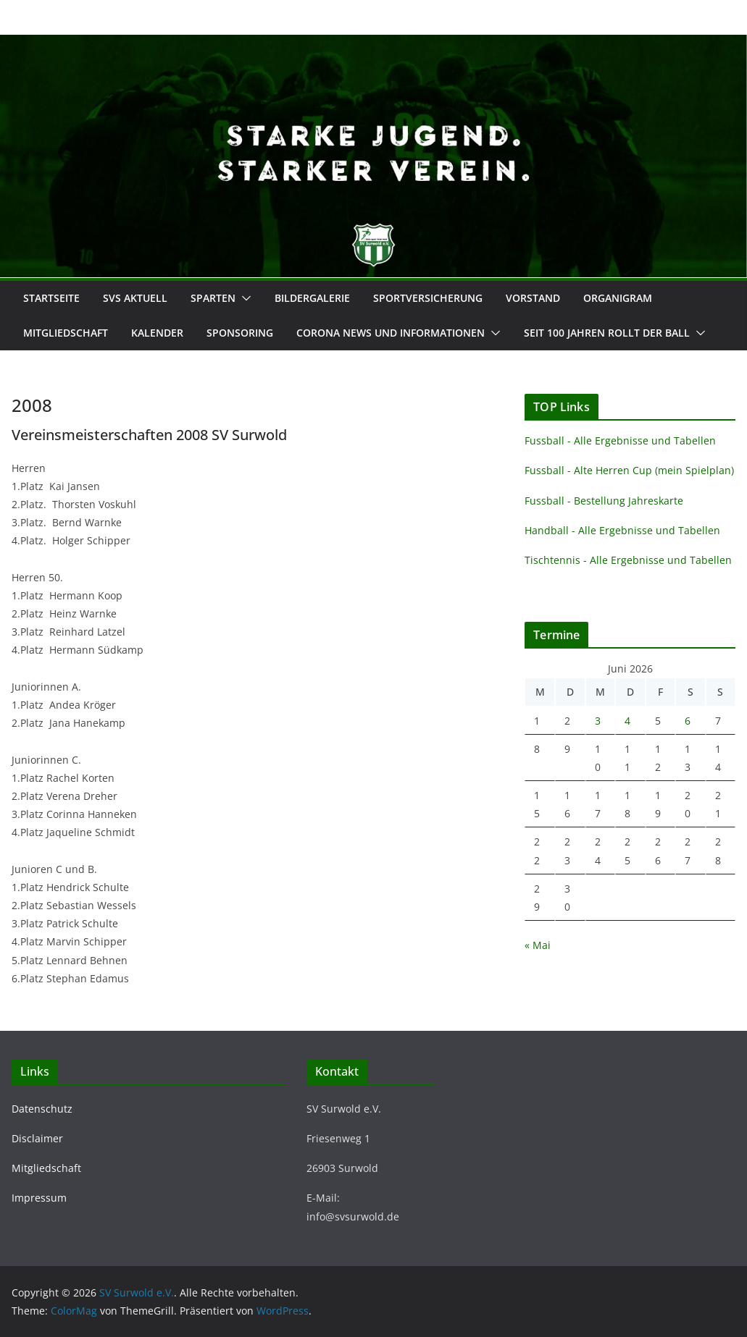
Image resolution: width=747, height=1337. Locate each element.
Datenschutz (42, 1108)
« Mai (538, 945)
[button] (243, 298)
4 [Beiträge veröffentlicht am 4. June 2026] (627, 720)
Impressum (39, 1198)
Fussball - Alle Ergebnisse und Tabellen (620, 440)
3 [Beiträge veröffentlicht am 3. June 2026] (598, 720)
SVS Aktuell (135, 298)
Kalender (157, 332)
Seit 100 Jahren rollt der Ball (607, 332)
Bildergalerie (312, 298)
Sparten (213, 298)
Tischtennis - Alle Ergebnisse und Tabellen (628, 560)
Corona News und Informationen (390, 332)
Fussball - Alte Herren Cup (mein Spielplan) (629, 470)
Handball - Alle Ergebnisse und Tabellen (622, 530)
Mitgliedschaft (65, 332)
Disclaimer (37, 1138)
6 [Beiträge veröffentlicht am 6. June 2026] (687, 720)
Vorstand (533, 298)
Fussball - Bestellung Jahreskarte (604, 500)
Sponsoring (239, 332)
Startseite (51, 298)
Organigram (617, 298)
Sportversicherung (428, 298)
